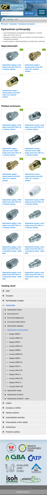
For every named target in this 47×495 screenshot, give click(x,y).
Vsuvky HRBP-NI (15, 362)
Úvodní (5, 24)
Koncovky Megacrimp (15, 318)
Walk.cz (30, 488)
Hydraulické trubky (14, 390)
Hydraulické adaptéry (15, 326)
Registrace (40, 2)
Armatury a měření (13, 408)
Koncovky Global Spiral (16, 322)
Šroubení (9, 296)
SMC (8, 291)
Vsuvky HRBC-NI (15, 338)
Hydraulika (13, 24)
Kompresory (11, 427)
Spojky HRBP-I (15, 358)
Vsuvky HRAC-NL (16, 378)
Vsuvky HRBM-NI (15, 354)
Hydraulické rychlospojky (26, 24)
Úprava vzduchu (12, 413)
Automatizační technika (15, 417)
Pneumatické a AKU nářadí (17, 422)
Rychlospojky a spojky (15, 301)
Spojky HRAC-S (15, 382)
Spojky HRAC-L (15, 374)
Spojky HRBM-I (15, 350)
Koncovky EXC (13, 314)
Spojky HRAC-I (15, 366)
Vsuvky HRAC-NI (15, 370)
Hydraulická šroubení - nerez (18, 399)
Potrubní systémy (13, 432)
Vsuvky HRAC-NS (16, 386)
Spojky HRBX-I (15, 342)
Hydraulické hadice (14, 310)
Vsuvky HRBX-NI (15, 346)
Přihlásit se (29, 2)
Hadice (9, 403)
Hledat (29, 13)
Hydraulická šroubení (15, 395)
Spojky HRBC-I (15, 334)
